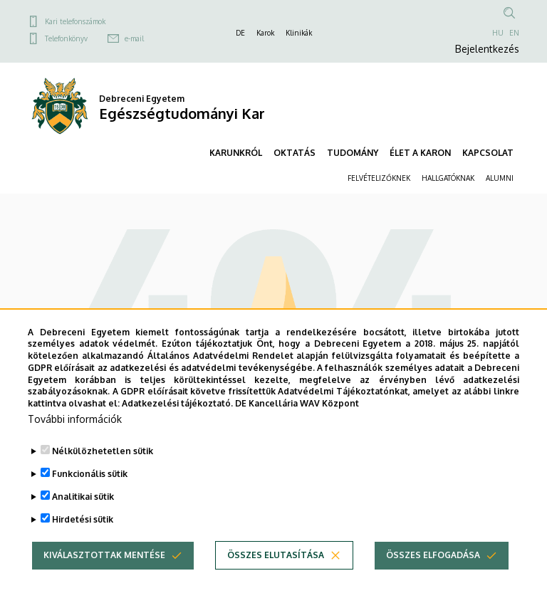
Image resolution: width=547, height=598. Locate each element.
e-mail (134, 38)
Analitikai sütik (83, 517)
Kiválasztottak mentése (104, 575)
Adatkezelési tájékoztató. (177, 424)
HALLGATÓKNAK (448, 178)
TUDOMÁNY (352, 152)
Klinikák (299, 32)
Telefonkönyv (66, 38)
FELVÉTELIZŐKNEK (379, 178)
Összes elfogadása (433, 575)
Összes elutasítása (275, 575)
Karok (265, 32)
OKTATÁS (295, 152)
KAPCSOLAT (488, 152)
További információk (75, 440)
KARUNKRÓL (235, 152)
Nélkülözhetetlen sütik (102, 471)
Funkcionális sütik (89, 494)
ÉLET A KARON (420, 152)
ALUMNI (500, 178)
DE (240, 32)
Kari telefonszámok (75, 21)
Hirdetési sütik (82, 540)
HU (498, 32)
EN (514, 32)
